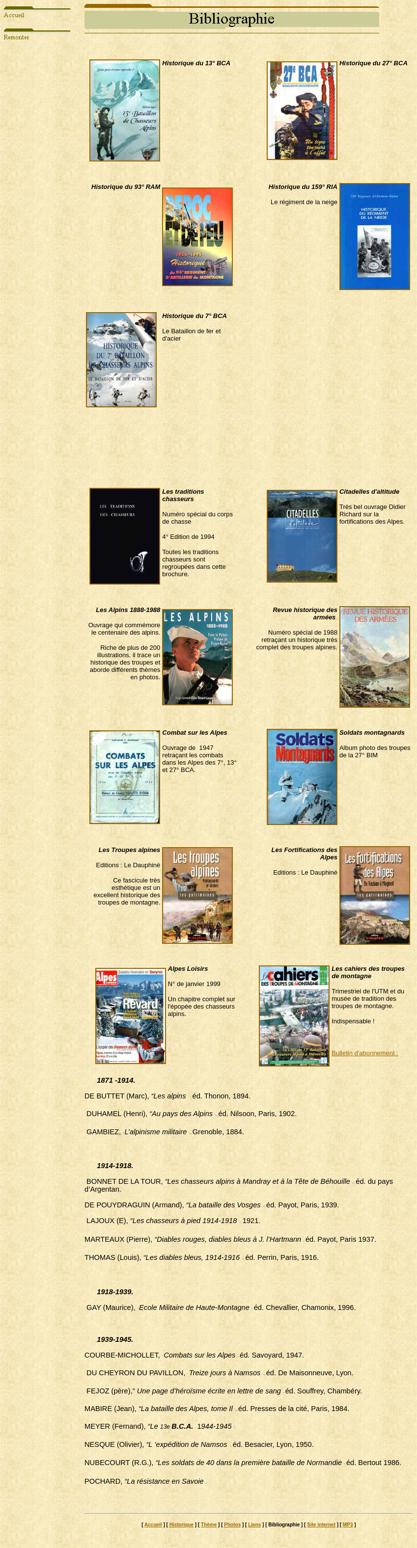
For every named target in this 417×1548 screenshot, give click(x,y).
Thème (209, 1524)
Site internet (321, 1524)
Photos (232, 1524)
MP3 (348, 1524)
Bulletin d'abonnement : (365, 1053)
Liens (254, 1524)
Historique (181, 1524)
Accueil (153, 1524)
